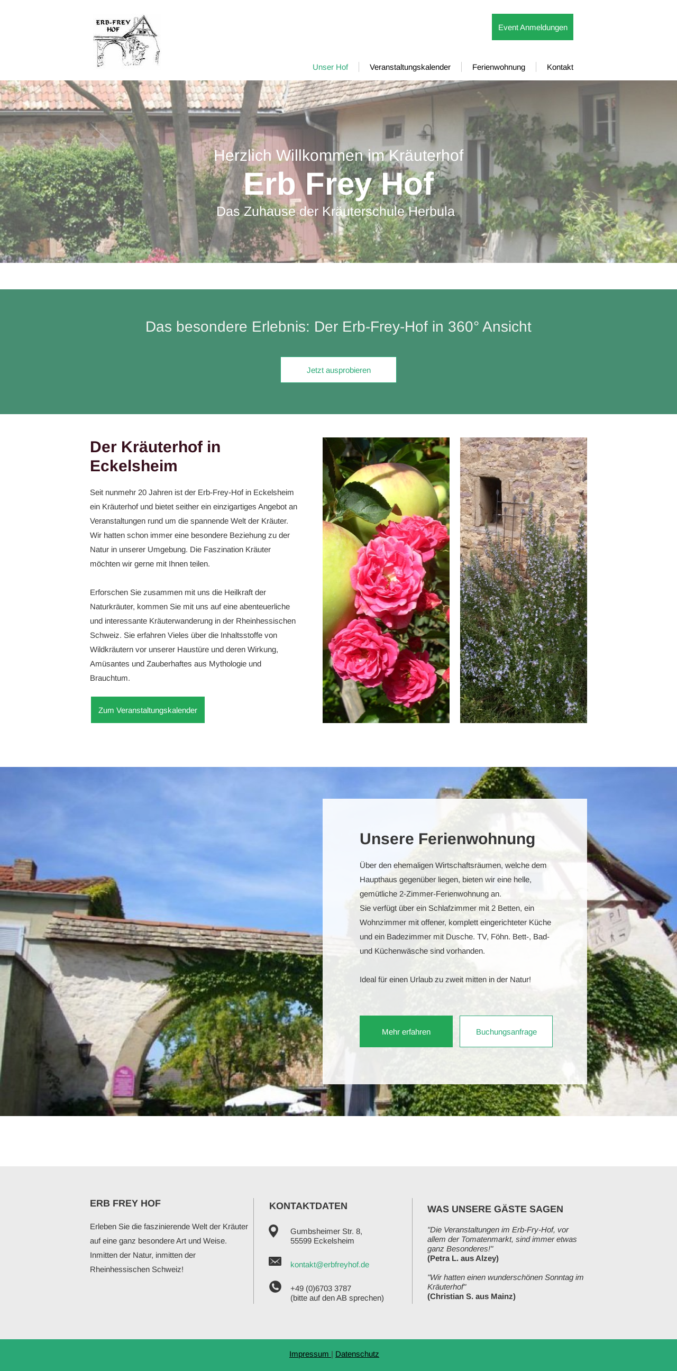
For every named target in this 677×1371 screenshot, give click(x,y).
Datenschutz (357, 1353)
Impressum (310, 1353)
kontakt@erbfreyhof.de (329, 1264)
